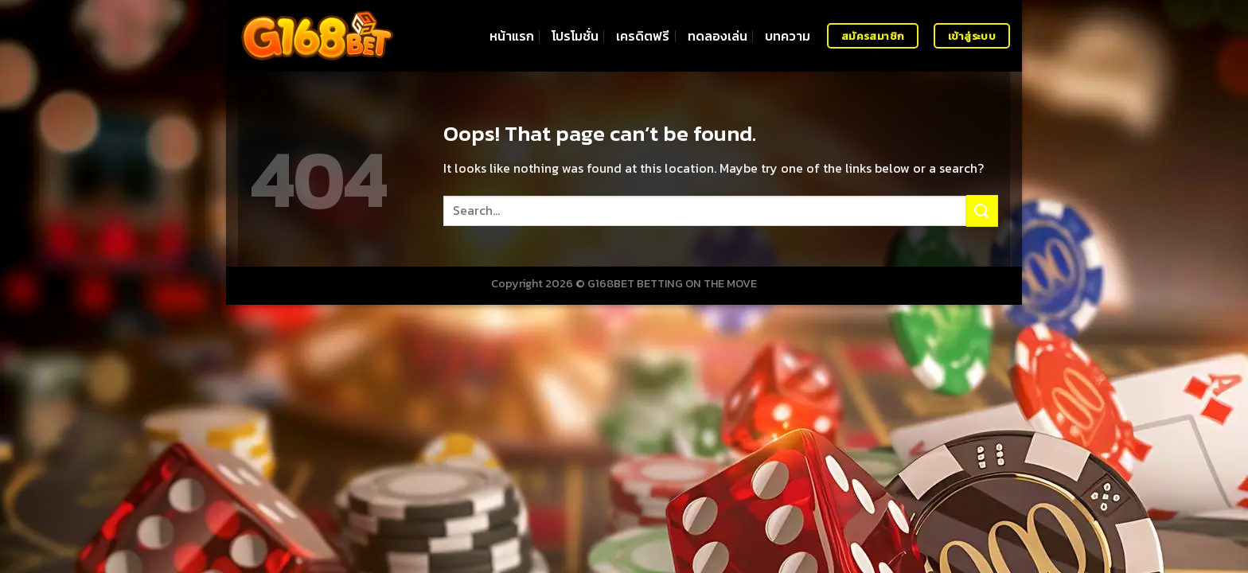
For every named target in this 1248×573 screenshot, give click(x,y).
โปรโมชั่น (575, 35)
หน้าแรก (511, 35)
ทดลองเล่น (717, 35)
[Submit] (982, 210)
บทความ (787, 35)
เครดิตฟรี (642, 35)
